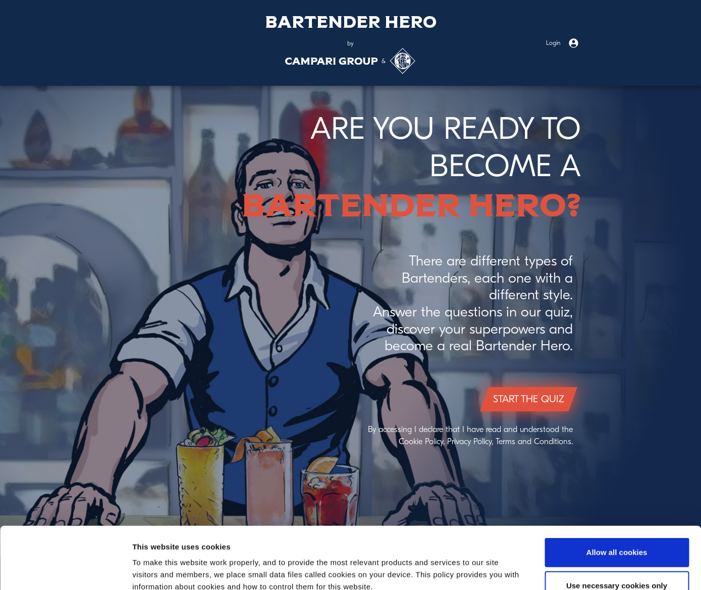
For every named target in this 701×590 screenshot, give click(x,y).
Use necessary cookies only (616, 523)
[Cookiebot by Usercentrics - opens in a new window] (65, 570)
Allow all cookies (617, 490)
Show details (529, 570)
